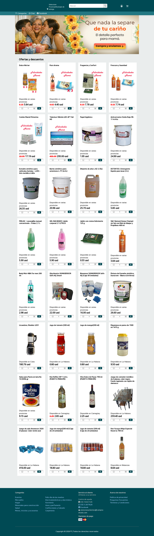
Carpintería (49, 510)
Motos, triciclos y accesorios (26, 510)
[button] (20, 34)
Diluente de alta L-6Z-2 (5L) (91, 169)
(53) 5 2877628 (85, 504)
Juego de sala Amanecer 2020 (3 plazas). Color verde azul (31, 430)
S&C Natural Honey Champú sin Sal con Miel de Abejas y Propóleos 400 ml (122, 223)
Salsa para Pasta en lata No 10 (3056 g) (30, 378)
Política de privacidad (118, 497)
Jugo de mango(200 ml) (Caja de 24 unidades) (61, 430)
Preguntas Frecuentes (119, 500)
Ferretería (49, 502)
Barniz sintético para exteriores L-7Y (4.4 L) (58, 170)
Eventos (18, 497)
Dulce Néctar (24, 65)
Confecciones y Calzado (55, 508)
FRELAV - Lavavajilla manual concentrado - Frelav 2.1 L (30, 222)
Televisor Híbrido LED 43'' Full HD (61, 118)
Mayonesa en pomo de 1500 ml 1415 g (122, 326)
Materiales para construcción (27, 505)
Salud (17, 508)
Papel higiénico (86, 117)
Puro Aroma (54, 65)
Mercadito (19, 500)
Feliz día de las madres (54, 497)
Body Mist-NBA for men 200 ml (30, 274)
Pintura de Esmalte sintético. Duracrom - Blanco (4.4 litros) (122, 274)
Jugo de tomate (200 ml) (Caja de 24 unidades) (90, 430)
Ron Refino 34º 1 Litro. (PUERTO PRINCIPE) (59, 378)
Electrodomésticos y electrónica (58, 500)
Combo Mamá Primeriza (28, 117)
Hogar (17, 502)
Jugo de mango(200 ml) (89, 325)
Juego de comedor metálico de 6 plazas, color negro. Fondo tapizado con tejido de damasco (122, 380)
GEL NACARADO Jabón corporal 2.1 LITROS (59, 222)
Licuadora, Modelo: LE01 (29, 325)
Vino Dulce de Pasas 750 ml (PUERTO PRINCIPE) (91, 378)
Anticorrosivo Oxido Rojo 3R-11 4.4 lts (122, 118)
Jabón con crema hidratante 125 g (91, 222)
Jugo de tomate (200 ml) (60, 325)
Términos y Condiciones (119, 502)
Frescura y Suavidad (119, 65)
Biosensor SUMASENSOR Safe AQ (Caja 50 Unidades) (92, 274)
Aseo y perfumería (52, 505)
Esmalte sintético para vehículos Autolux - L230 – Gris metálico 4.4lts (29, 171)
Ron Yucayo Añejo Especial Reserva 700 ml (121, 430)
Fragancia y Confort (88, 65)
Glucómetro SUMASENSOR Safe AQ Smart (60, 274)
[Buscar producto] (86, 6)
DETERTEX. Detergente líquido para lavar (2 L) (120, 170)
